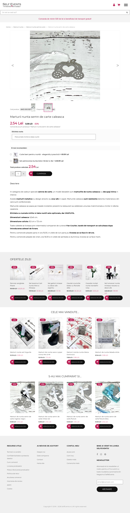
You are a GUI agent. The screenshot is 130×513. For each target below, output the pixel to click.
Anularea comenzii (14, 477)
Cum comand (12, 462)
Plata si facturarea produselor (18, 470)
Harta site (40, 463)
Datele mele (71, 459)
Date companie (43, 456)
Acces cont (71, 452)
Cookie (9, 489)
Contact (40, 459)
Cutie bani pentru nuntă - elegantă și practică (39, 154)
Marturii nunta (19, 27)
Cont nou (70, 456)
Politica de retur (13, 473)
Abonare (107, 489)
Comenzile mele (73, 463)
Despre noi (41, 452)
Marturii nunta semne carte (36, 27)
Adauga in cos (20, 298)
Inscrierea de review (14, 481)
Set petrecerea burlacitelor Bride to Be (36, 161)
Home (9, 27)
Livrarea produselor (14, 466)
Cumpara (41, 174)
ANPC (9, 485)
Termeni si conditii (14, 452)
